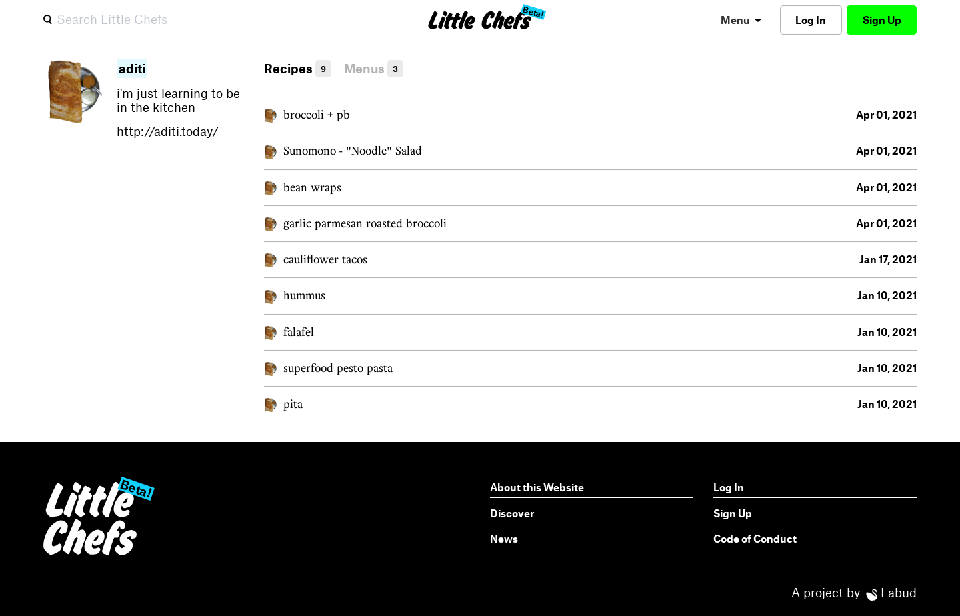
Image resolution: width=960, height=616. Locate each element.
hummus (304, 295)
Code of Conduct (755, 538)
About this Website (537, 487)
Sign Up (882, 19)
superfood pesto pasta (338, 368)
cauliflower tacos (325, 259)
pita (293, 404)
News (504, 538)
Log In (810, 19)
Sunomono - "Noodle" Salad (352, 150)
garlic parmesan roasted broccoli (365, 223)
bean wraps (312, 187)
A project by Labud (854, 592)
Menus (373, 68)
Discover (512, 513)
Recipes (297, 68)
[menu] (741, 19)
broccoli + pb (316, 114)
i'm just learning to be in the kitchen (185, 100)
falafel (298, 332)
